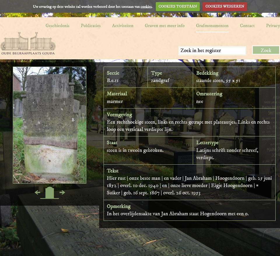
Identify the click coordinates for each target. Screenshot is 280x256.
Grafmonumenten (212, 26)
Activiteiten (122, 26)
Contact (247, 26)
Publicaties (91, 26)
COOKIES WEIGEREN (224, 6)
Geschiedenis (57, 26)
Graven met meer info (165, 26)
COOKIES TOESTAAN (178, 6)
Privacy (273, 26)
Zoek (266, 50)
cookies (146, 6)
